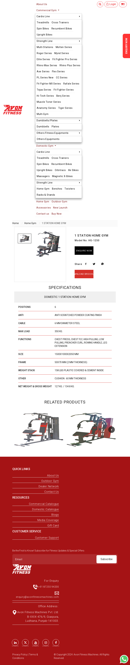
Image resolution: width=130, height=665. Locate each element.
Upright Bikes (44, 34)
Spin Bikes (43, 28)
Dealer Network (49, 486)
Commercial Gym (46, 10)
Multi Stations (45, 47)
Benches (57, 188)
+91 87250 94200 (48, 586)
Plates (55, 126)
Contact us (42, 213)
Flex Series (58, 71)
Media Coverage (48, 520)
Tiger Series (65, 108)
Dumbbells (43, 126)
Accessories (43, 207)
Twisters (69, 188)
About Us (53, 475)
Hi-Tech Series (45, 95)
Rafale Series (71, 83)
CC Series (62, 77)
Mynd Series (61, 53)
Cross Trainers (60, 22)
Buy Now (57, 213)
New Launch (60, 207)
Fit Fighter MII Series (49, 83)
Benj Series (63, 95)
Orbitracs (60, 170)
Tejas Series (44, 89)
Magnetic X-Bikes (62, 176)
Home (15, 223)
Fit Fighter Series (64, 89)
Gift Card (53, 525)
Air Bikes (73, 170)
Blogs (55, 514)
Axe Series (43, 71)
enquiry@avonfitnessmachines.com (37, 597)
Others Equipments (48, 139)
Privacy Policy (20, 654)
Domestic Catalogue (45, 509)
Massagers (43, 176)
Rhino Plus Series (70, 65)
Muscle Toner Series (49, 102)
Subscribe (107, 559)
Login (111, 4)
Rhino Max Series (47, 65)
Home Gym (43, 188)
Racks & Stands (46, 194)
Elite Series (43, 59)
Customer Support (47, 537)
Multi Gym (43, 114)
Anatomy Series (46, 108)
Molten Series (64, 47)
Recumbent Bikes (61, 28)
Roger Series (44, 53)
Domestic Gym (45, 145)
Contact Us (51, 491)
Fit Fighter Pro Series (64, 59)
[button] (111, 429)
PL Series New (45, 77)
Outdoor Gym (59, 201)
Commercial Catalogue (44, 504)
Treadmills (43, 22)
